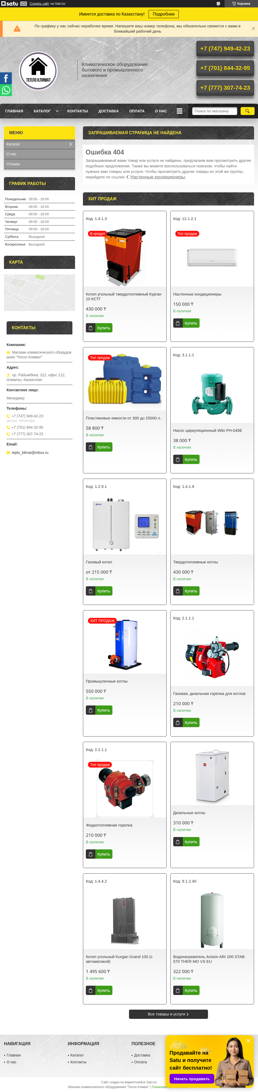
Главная (14, 111)
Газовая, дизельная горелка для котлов (209, 693)
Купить (103, 327)
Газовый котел (99, 562)
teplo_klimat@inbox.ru (30, 452)
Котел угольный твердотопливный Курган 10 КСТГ (123, 296)
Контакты (77, 111)
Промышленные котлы (106, 681)
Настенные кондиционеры (157, 176)
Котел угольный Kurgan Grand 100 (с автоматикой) (119, 959)
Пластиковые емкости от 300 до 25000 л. (123, 418)
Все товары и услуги (166, 1014)
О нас (161, 111)
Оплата (137, 111)
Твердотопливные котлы (195, 562)
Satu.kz (151, 1082)
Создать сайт (39, 4)
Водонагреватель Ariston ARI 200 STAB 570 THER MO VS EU (209, 959)
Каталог (42, 111)
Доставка (108, 111)
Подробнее (164, 14)
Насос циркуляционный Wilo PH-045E (207, 430)
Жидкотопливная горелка (109, 825)
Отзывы (13, 164)
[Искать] (248, 111)
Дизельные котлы (189, 812)
